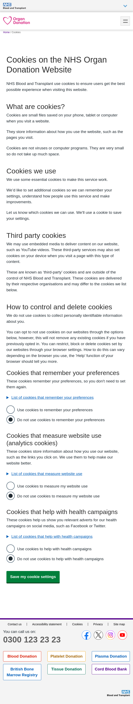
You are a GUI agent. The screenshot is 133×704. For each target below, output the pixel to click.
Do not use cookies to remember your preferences (61, 420)
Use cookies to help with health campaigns (54, 549)
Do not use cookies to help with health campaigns (60, 559)
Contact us (15, 624)
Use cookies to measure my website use (52, 486)
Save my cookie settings (33, 577)
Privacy (98, 624)
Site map (119, 624)
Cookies (77, 624)
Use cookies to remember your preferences (55, 410)
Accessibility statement (47, 624)
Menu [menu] (125, 21)
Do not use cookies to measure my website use (58, 496)
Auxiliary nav (125, 6)
